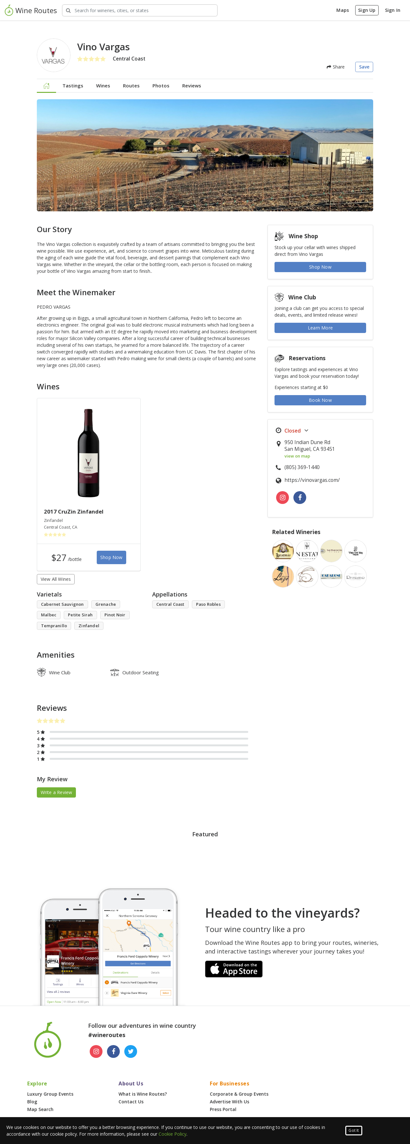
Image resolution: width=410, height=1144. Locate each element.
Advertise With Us (229, 1102)
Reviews (191, 85)
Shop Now (111, 557)
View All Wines (56, 579)
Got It (353, 1130)
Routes (131, 85)
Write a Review (56, 792)
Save (364, 67)
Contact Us (131, 1102)
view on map (297, 456)
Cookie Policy (172, 1134)
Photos (160, 85)
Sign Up (366, 10)
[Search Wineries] (139, 10)
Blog (32, 1102)
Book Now (320, 400)
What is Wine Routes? (143, 1094)
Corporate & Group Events (239, 1094)
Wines (103, 85)
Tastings (72, 85)
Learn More (320, 328)
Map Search (40, 1109)
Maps (342, 10)
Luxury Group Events (50, 1094)
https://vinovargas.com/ (312, 480)
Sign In (392, 10)
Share (336, 67)
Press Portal (223, 1109)
